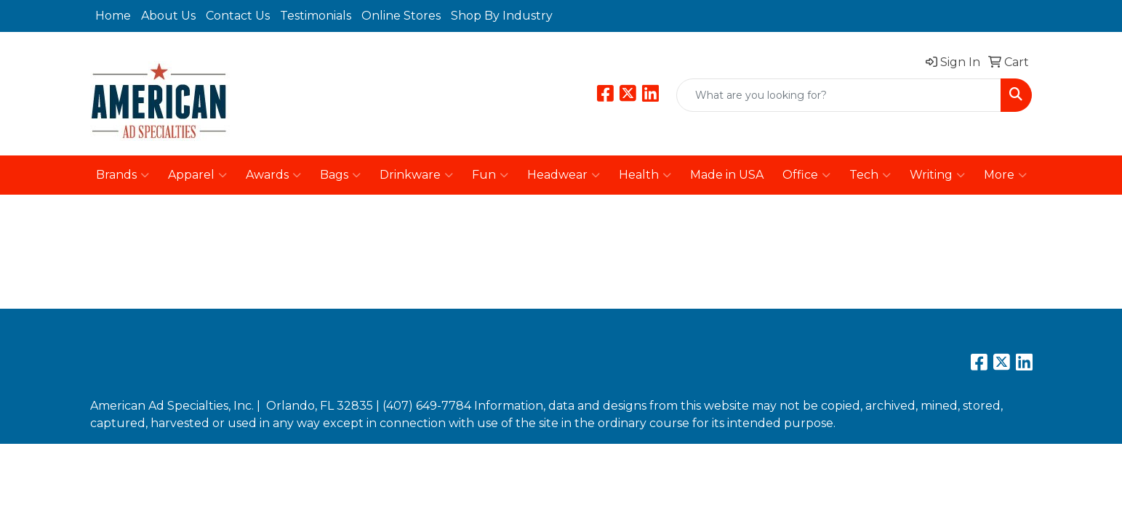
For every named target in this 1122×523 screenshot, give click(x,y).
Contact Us (238, 16)
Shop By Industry (502, 16)
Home (113, 16)
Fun (490, 175)
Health (645, 175)
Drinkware (416, 175)
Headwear (563, 175)
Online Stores (401, 16)
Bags (340, 175)
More (1005, 175)
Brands (122, 175)
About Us (168, 16)
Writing (937, 175)
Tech (870, 175)
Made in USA (727, 175)
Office (806, 175)
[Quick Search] (838, 95)
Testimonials (315, 16)
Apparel (197, 175)
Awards (273, 175)
